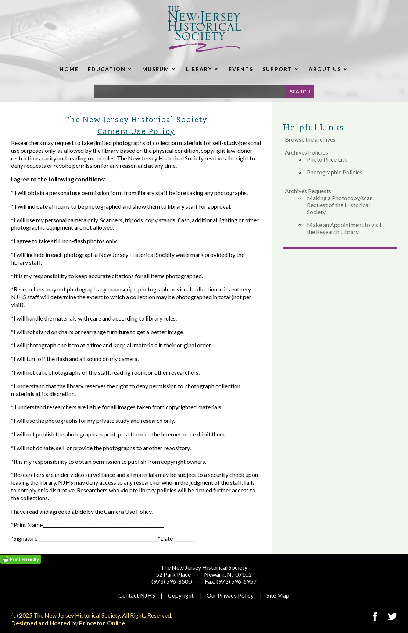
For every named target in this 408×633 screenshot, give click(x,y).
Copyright (181, 595)
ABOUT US (325, 69)
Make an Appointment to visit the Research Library (344, 228)
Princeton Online (102, 622)
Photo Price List (327, 159)
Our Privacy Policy (230, 595)
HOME (69, 69)
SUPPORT (277, 69)
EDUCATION (107, 69)
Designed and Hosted (40, 622)
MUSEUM (155, 69)
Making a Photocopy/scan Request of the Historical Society (340, 204)
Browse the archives (310, 139)
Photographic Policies (334, 172)
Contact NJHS (136, 595)
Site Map (277, 595)
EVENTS (241, 69)
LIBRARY (199, 69)
